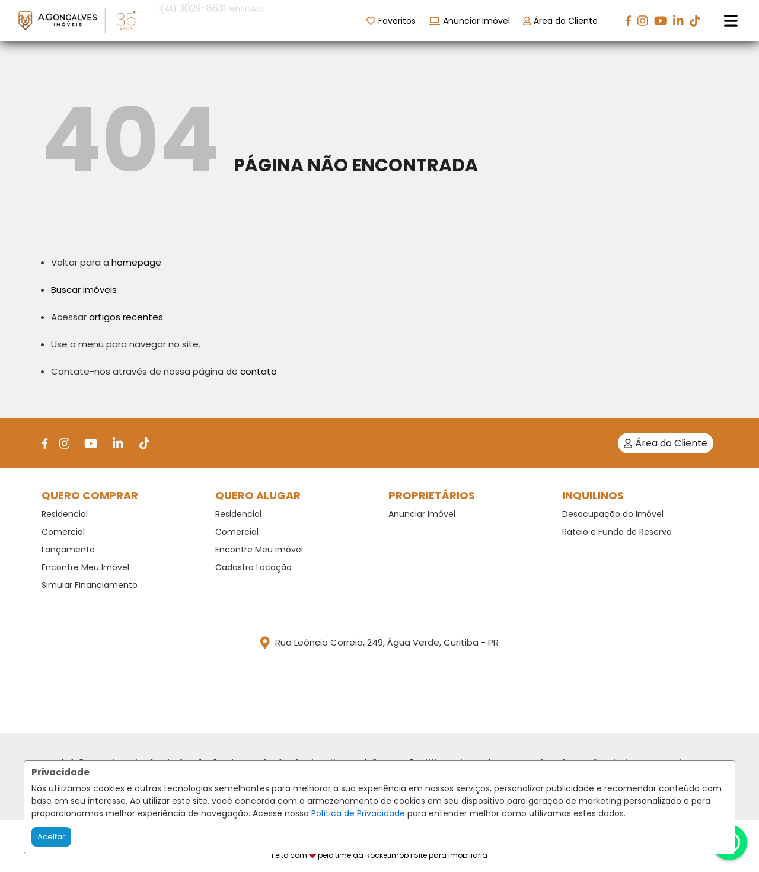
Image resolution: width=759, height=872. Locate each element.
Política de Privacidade (358, 813)
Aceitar (51, 836)
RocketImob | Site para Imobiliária (426, 855)
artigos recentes (126, 317)
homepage (136, 262)
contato (258, 371)
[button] (229, 20)
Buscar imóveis (84, 289)
